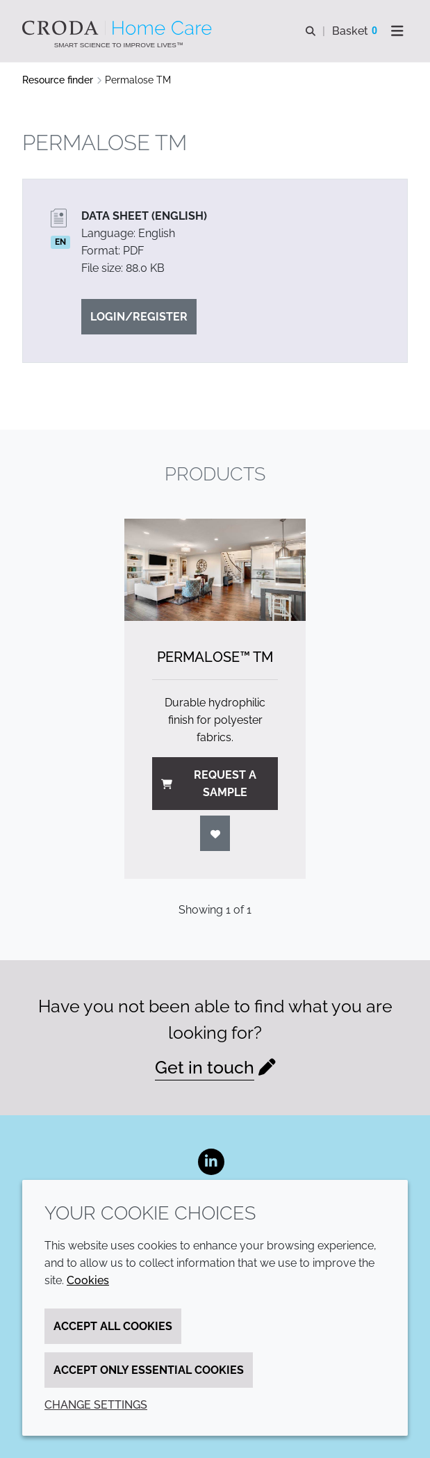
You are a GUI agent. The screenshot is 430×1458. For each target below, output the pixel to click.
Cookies (88, 1280)
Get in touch (204, 1068)
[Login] (215, 833)
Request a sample (208, 783)
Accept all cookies (112, 1326)
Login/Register (139, 316)
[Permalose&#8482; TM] (215, 570)
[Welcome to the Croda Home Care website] (118, 28)
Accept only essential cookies (148, 1370)
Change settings (95, 1404)
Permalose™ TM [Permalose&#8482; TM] (215, 657)
